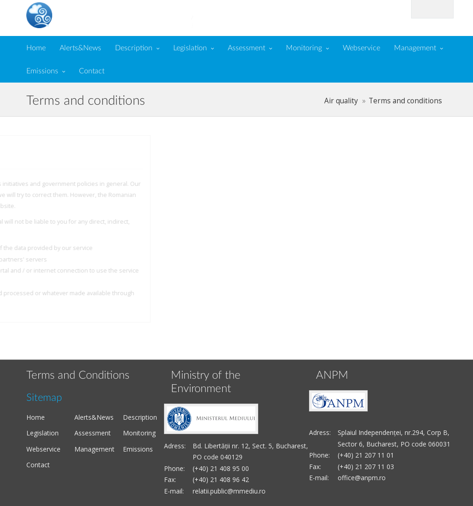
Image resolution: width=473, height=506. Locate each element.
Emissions (42, 71)
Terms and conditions (405, 101)
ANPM (332, 375)
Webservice (361, 48)
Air (89, 14)
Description (133, 48)
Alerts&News (80, 48)
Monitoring (304, 48)
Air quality (341, 101)
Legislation (190, 48)
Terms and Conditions (77, 375)
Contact (91, 71)
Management (415, 48)
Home (36, 48)
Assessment (246, 48)
